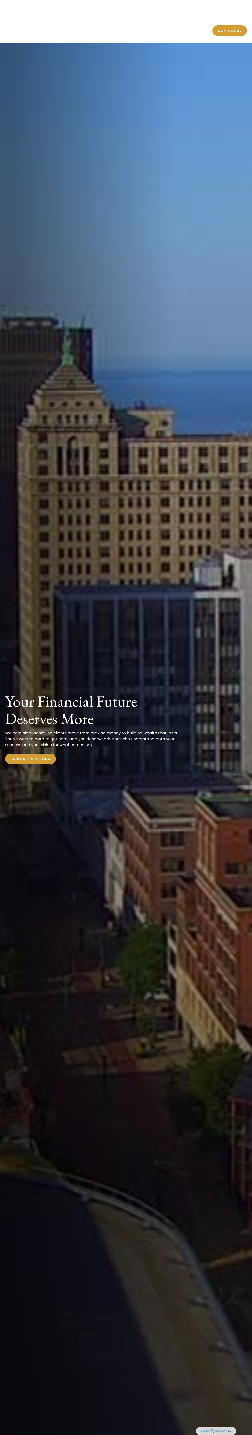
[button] (143, 19)
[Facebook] (241, 4)
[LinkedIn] (245, 4)
